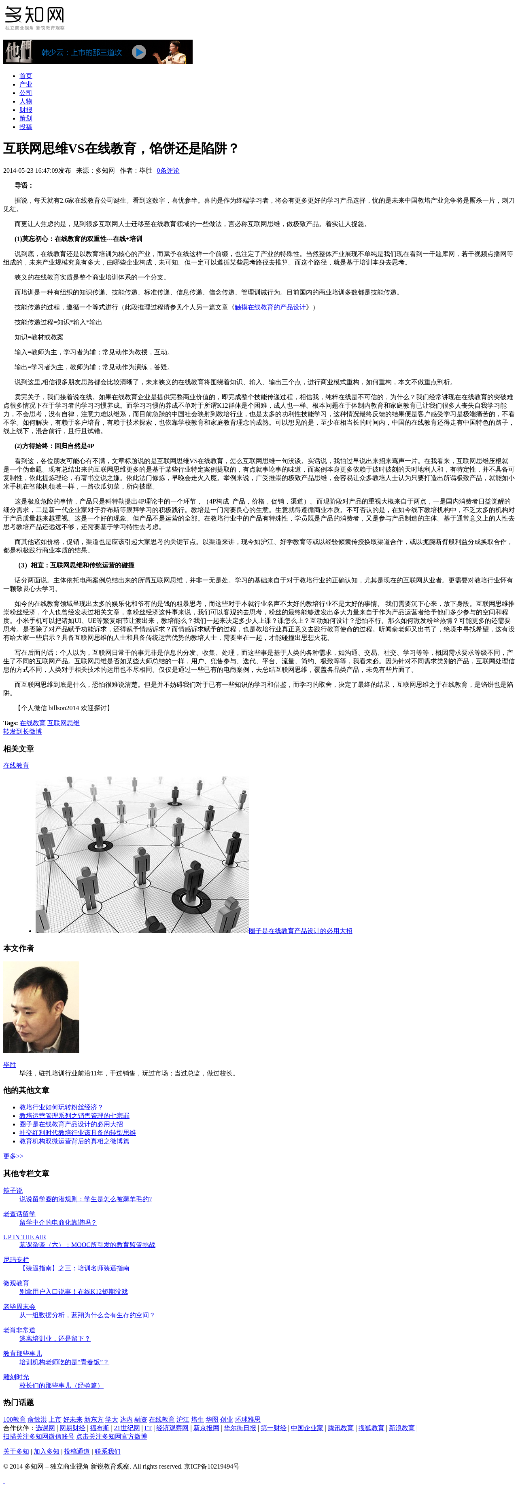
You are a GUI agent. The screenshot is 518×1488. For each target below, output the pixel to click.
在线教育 (33, 723)
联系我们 (108, 1451)
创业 (226, 1419)
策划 (25, 118)
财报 (25, 109)
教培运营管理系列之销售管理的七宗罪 (74, 1115)
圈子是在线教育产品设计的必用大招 (194, 930)
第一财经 (274, 1428)
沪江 (182, 1419)
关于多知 (16, 1451)
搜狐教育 (371, 1428)
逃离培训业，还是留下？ (55, 1338)
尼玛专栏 (16, 1259)
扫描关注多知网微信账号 (38, 1436)
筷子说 (13, 1190)
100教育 (14, 1419)
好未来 (73, 1419)
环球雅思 (248, 1419)
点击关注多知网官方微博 (111, 1436)
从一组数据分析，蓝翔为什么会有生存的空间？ (87, 1315)
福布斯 (99, 1428)
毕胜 (9, 1064)
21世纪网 (127, 1428)
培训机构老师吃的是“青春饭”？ (64, 1362)
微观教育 (16, 1283)
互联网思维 (63, 723)
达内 (126, 1419)
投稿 (25, 126)
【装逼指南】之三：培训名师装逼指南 (74, 1268)
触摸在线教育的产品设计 (270, 307)
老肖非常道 (19, 1330)
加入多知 (46, 1451)
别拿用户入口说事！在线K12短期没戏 (73, 1291)
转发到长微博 (22, 731)
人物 (25, 101)
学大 (111, 1419)
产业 (25, 84)
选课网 (45, 1428)
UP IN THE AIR (24, 1237)
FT (148, 1428)
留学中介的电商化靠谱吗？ (58, 1222)
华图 (212, 1419)
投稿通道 (77, 1451)
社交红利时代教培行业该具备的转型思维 (77, 1132)
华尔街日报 (240, 1428)
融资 (140, 1419)
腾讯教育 (341, 1428)
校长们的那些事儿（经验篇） (61, 1385)
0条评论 (168, 170)
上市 (55, 1419)
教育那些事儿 (22, 1353)
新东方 (94, 1419)
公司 (25, 92)
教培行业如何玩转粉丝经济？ (61, 1107)
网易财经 (72, 1428)
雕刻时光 (16, 1377)
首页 (25, 75)
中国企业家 (307, 1428)
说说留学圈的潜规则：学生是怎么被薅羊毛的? (85, 1199)
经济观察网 (172, 1428)
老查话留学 (19, 1214)
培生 (197, 1419)
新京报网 (206, 1428)
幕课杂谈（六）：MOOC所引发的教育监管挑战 (87, 1244)
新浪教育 (402, 1428)
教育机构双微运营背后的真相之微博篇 (74, 1141)
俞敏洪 (37, 1419)
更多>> (13, 1156)
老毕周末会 (19, 1306)
